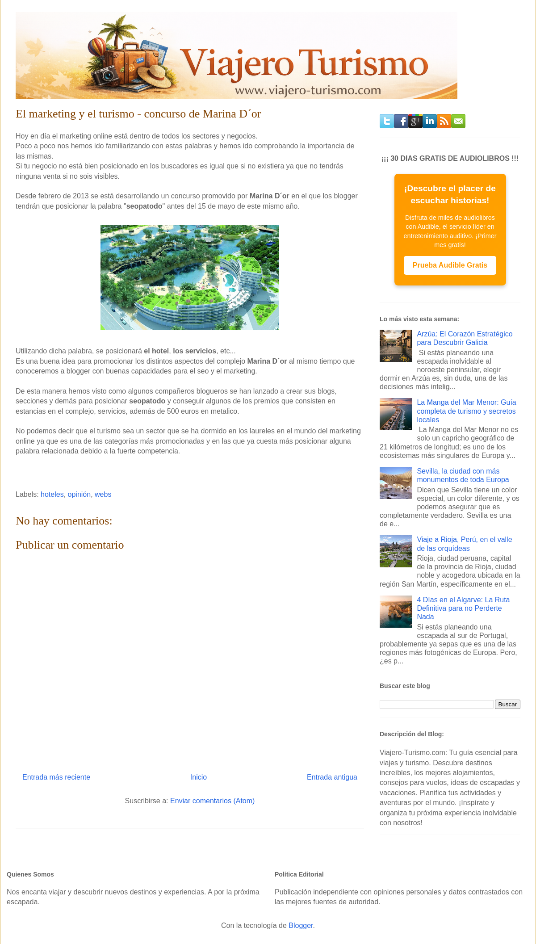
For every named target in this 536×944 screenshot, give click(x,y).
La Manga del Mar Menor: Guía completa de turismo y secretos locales (466, 411)
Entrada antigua (332, 777)
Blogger (301, 925)
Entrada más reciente (56, 777)
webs (103, 494)
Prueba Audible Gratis (450, 265)
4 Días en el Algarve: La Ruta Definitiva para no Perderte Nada (463, 608)
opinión (79, 494)
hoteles (52, 494)
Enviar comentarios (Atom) (212, 801)
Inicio (198, 777)
